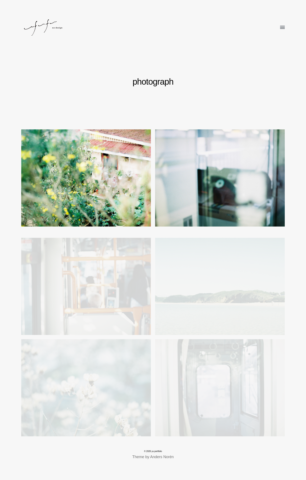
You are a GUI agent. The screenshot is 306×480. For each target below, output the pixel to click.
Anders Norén (162, 457)
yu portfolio (157, 451)
